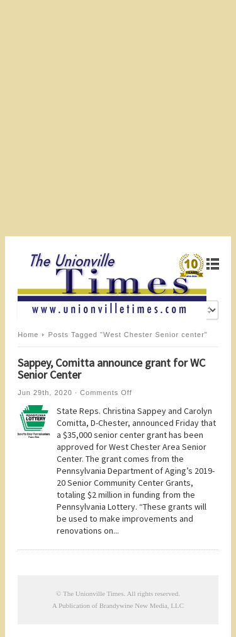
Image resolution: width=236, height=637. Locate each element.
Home (28, 334)
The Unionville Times (93, 593)
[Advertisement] (118, 118)
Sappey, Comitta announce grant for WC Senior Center (111, 368)
